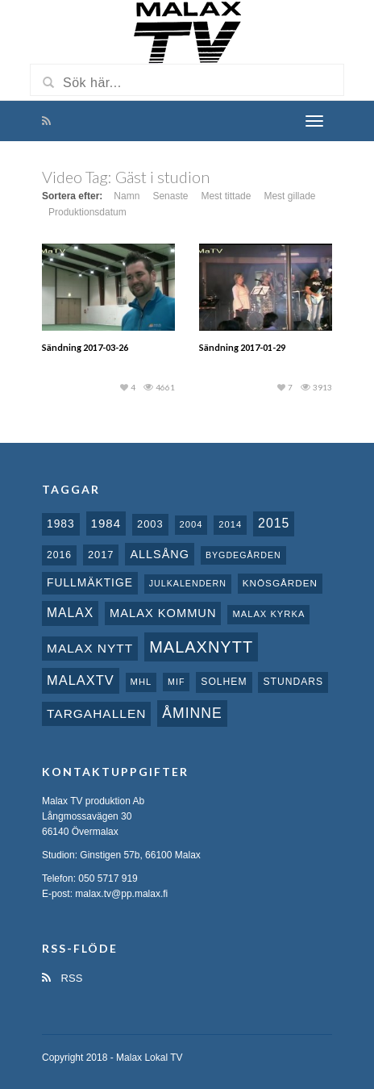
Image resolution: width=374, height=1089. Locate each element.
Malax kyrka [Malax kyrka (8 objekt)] (268, 614)
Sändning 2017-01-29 (242, 347)
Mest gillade (289, 196)
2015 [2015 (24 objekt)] (273, 523)
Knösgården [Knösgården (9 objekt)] (280, 583)
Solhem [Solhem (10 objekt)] (224, 681)
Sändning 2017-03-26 (85, 347)
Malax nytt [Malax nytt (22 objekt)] (90, 648)
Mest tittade (226, 196)
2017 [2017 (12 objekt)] (101, 555)
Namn (126, 196)
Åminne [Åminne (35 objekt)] (192, 713)
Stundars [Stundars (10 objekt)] (293, 681)
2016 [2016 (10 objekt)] (59, 555)
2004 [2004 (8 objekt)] (191, 524)
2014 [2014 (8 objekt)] (230, 524)
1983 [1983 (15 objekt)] (61, 523)
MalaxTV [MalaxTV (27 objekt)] (80, 680)
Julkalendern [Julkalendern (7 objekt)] (187, 583)
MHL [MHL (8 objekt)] (141, 681)
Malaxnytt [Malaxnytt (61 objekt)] (201, 647)
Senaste (170, 196)
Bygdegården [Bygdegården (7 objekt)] (243, 555)
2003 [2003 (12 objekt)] (150, 524)
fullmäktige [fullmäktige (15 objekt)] (90, 582)
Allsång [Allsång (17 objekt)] (159, 554)
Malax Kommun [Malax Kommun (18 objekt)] (163, 613)
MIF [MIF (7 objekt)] (176, 681)
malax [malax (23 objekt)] (70, 613)
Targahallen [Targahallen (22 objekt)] (96, 713)
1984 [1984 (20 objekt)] (106, 523)
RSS (62, 978)
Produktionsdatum (87, 212)
